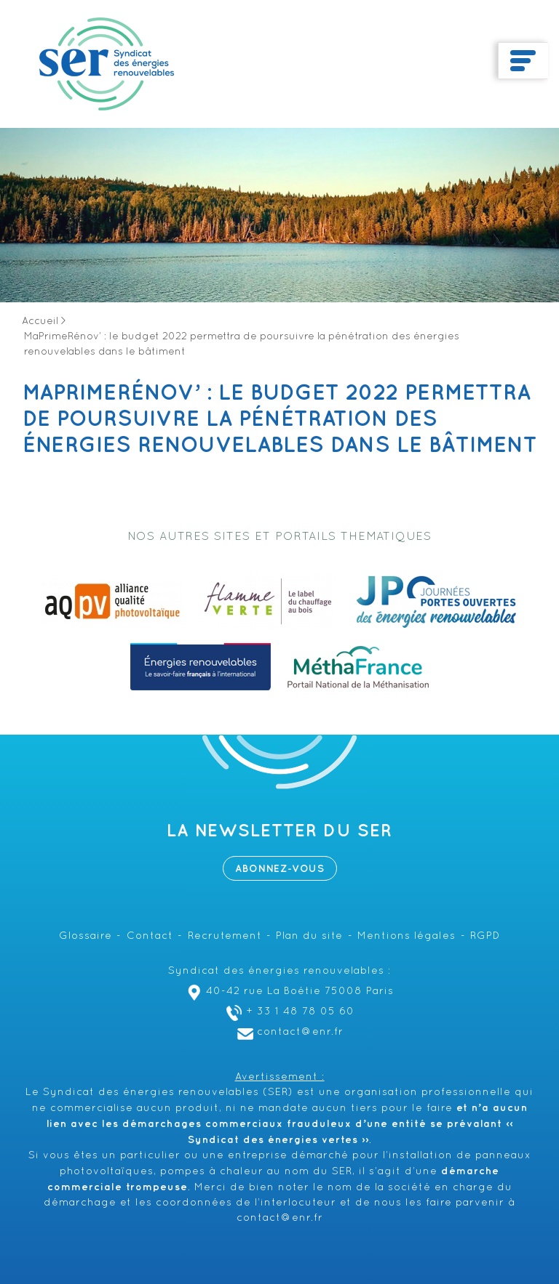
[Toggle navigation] (523, 61)
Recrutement (225, 936)
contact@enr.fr (289, 1032)
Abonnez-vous (280, 868)
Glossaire (85, 936)
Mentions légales (406, 936)
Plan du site (309, 936)
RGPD (485, 936)
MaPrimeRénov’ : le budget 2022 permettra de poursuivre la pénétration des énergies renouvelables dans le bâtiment (280, 419)
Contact (150, 936)
